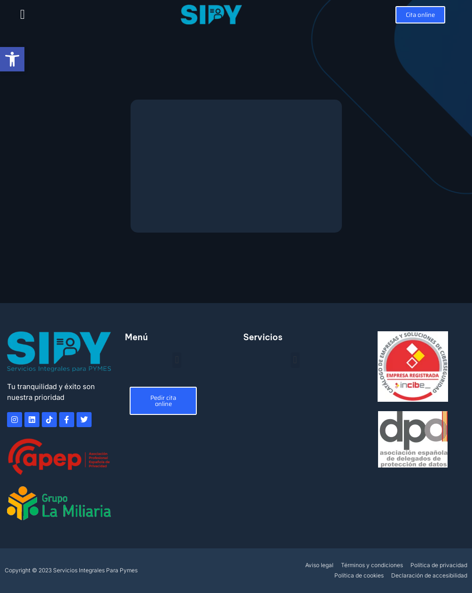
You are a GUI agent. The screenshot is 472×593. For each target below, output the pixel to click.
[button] (22, 14)
